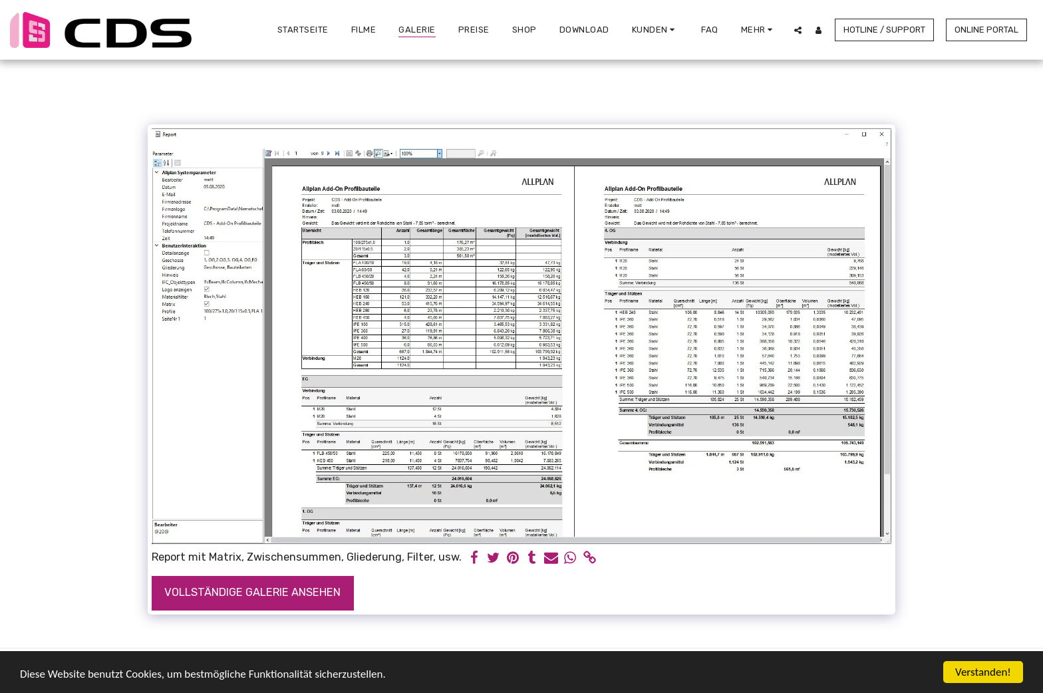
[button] (655, 30)
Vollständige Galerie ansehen (252, 592)
